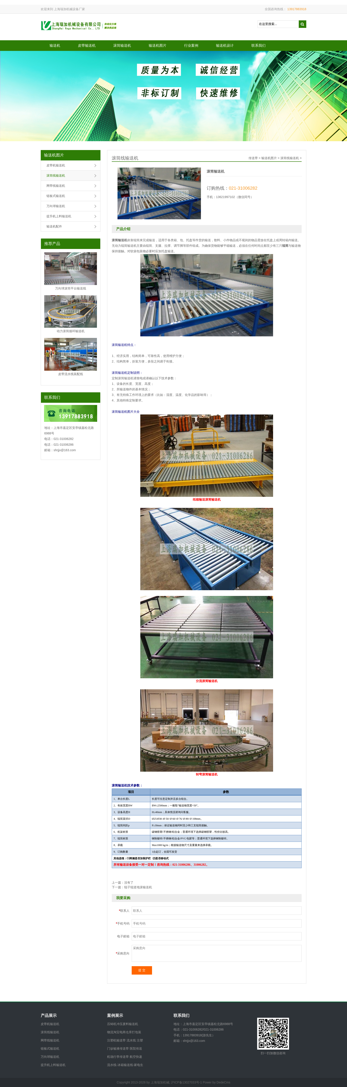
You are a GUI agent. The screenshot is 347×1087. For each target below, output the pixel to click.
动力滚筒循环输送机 (71, 331)
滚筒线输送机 (55, 175)
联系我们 (258, 45)
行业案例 (191, 45)
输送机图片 (157, 45)
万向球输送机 (55, 206)
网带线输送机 (55, 185)
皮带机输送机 (55, 165)
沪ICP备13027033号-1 (186, 1082)
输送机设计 (225, 45)
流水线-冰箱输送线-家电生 (125, 1065)
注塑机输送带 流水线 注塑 (125, 1040)
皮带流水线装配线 (70, 374)
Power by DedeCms (216, 1082)
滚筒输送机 (122, 45)
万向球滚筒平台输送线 (70, 288)
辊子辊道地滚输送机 (138, 887)
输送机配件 (54, 226)
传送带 (253, 158)
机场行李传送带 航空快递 (124, 1056)
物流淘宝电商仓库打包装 (124, 1032)
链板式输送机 (55, 196)
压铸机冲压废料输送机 (122, 1024)
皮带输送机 (87, 45)
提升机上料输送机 (58, 216)
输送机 (55, 45)
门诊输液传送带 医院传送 (124, 1048)
